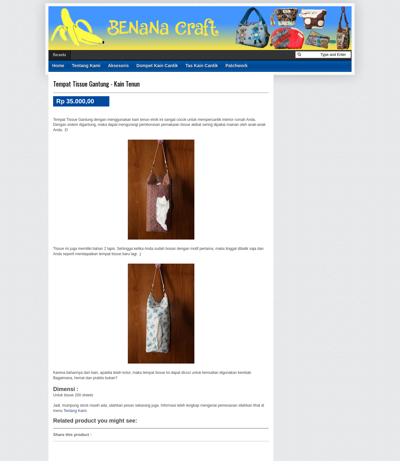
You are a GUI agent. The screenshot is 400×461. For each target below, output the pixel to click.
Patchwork (236, 65)
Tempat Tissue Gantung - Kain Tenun (96, 83)
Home (58, 65)
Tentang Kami (86, 65)
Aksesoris (118, 65)
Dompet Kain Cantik (157, 65)
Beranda (59, 54)
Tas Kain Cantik (201, 65)
